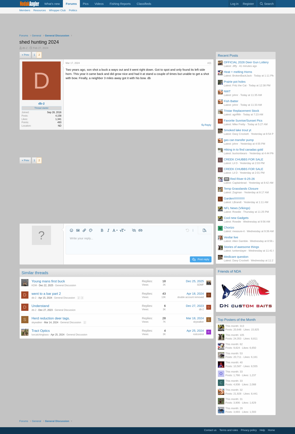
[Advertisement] (147, 25)
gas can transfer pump (239, 140)
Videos (99, 3)
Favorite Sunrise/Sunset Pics (243, 120)
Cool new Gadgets (236, 218)
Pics (86, 3)
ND (59, 125)
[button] (71, 230)
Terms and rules (228, 430)
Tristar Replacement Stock (241, 110)
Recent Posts (228, 55)
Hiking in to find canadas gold (243, 149)
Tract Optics (41, 331)
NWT (227, 91)
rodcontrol (198, 334)
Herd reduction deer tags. (51, 318)
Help (262, 430)
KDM (34, 285)
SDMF (200, 284)
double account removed (190, 297)
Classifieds (144, 3)
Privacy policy (249, 430)
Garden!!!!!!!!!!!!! (234, 198)
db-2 (24, 47)
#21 (209, 63)
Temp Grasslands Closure (241, 188)
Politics (73, 10)
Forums (71, 3)
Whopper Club (57, 10)
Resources (39, 10)
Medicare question (236, 256)
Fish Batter (231, 101)
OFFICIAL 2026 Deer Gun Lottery (246, 62)
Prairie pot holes (235, 81)
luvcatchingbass (40, 334)
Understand (40, 306)
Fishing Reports (120, 3)
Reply (207, 124)
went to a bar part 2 (46, 294)
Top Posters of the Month (237, 320)
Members (24, 10)
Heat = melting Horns (238, 72)
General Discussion (65, 285)
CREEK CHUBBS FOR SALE (243, 159)
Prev (26, 54)
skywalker (37, 322)
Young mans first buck (48, 281)
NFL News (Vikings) (237, 208)
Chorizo (229, 227)
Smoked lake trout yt (237, 130)
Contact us (210, 430)
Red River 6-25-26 (239, 178)
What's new (52, 3)
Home (271, 430)
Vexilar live (231, 237)
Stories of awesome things (241, 247)
